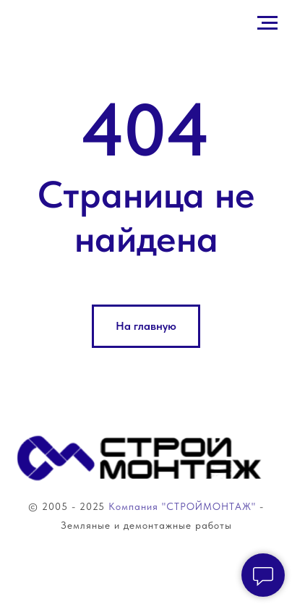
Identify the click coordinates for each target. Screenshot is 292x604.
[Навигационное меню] (267, 23)
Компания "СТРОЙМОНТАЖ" (180, 506)
